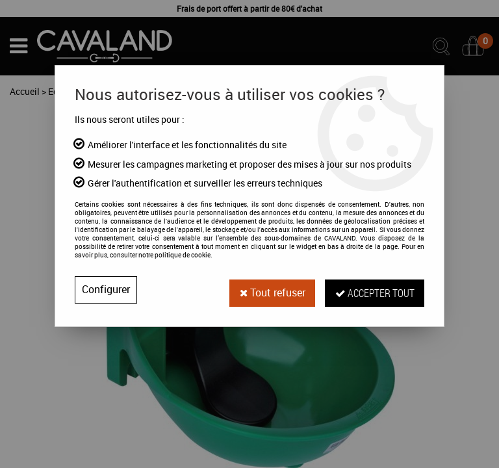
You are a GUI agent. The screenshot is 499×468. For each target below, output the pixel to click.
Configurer (106, 290)
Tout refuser (271, 290)
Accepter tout (374, 289)
